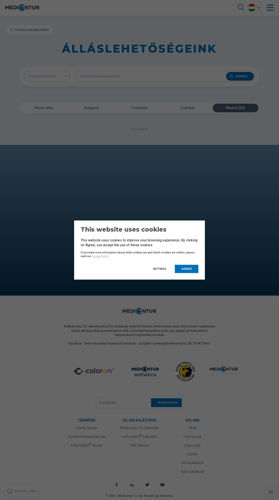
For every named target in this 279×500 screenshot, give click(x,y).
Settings (159, 268)
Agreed (186, 268)
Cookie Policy (100, 256)
